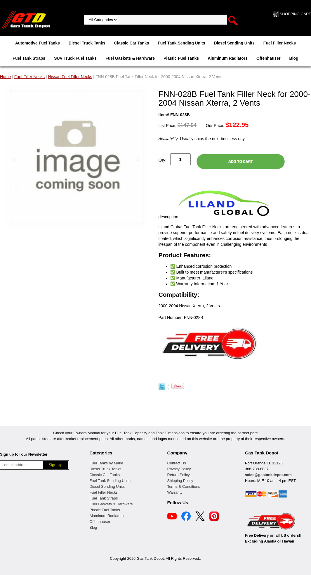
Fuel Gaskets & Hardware (130, 58)
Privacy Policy (179, 469)
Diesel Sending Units (234, 43)
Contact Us (176, 463)
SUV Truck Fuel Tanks (75, 58)
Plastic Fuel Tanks (181, 58)
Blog (293, 58)
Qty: (163, 159)
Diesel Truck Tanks (87, 43)
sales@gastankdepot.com (268, 475)
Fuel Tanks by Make (106, 463)
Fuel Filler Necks (279, 43)
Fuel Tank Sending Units (181, 43)
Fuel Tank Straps (29, 58)
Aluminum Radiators (228, 58)
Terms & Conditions (183, 486)
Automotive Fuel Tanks (37, 43)
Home (5, 76)
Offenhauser (268, 58)
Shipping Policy (180, 480)
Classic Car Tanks (131, 43)
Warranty (175, 492)
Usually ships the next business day (202, 138)
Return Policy (178, 475)
